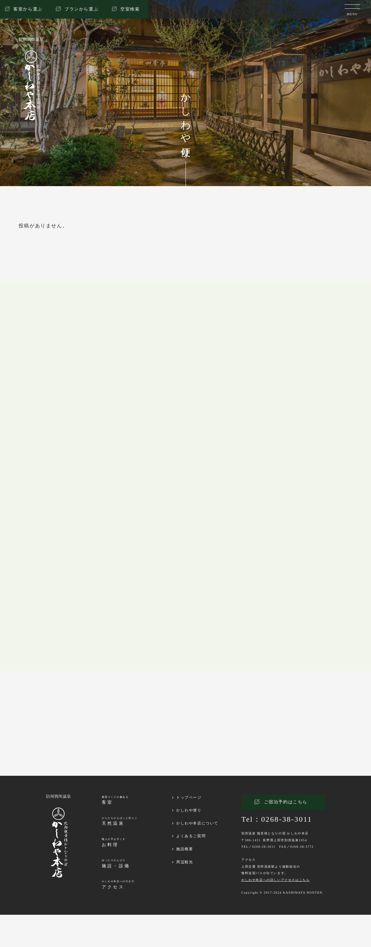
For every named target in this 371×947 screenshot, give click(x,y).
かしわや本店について (197, 855)
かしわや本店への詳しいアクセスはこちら (275, 912)
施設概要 (184, 881)
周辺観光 (184, 894)
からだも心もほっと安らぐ (119, 854)
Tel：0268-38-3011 (276, 851)
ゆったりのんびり (116, 896)
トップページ (189, 830)
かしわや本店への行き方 (118, 917)
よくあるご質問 (191, 868)
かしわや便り (189, 842)
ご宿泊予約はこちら (285, 834)
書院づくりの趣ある (115, 833)
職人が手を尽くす (114, 875)
